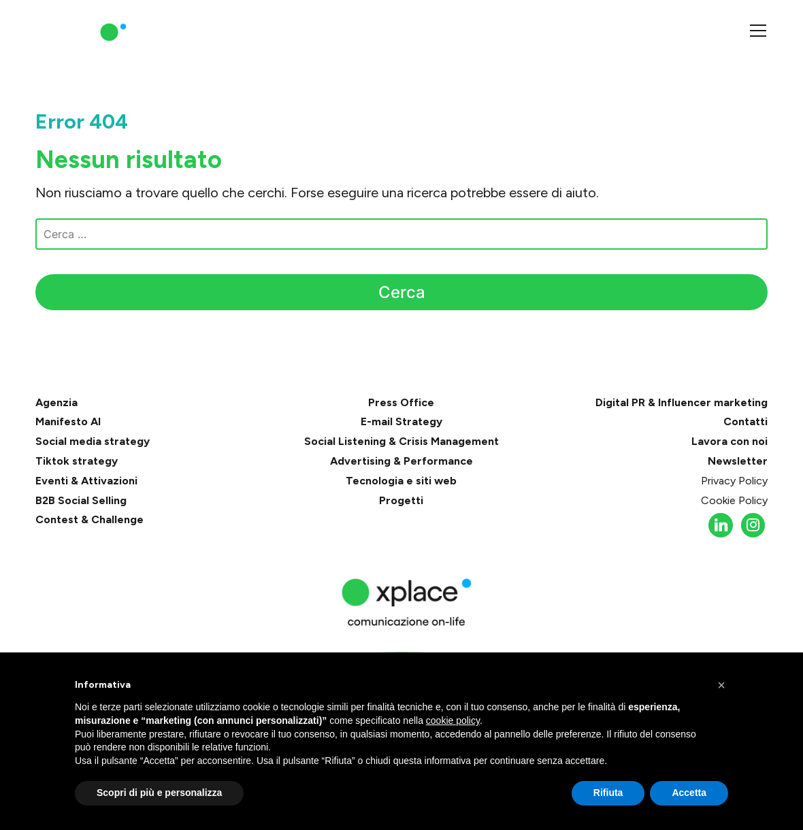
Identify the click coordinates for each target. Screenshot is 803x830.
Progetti (401, 500)
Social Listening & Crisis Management (401, 441)
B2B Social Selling (81, 500)
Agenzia (56, 402)
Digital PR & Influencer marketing (681, 402)
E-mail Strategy (401, 421)
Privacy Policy (734, 480)
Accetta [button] (689, 792)
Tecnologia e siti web (401, 480)
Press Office (401, 402)
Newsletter (738, 460)
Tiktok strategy (76, 460)
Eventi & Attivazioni (86, 480)
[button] (721, 685)
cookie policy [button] (453, 720)
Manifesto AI (68, 421)
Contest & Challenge (89, 519)
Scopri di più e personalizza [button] (159, 792)
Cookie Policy (734, 500)
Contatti (745, 421)
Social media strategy (92, 441)
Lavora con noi (729, 441)
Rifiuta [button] (608, 792)
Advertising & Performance (401, 460)
